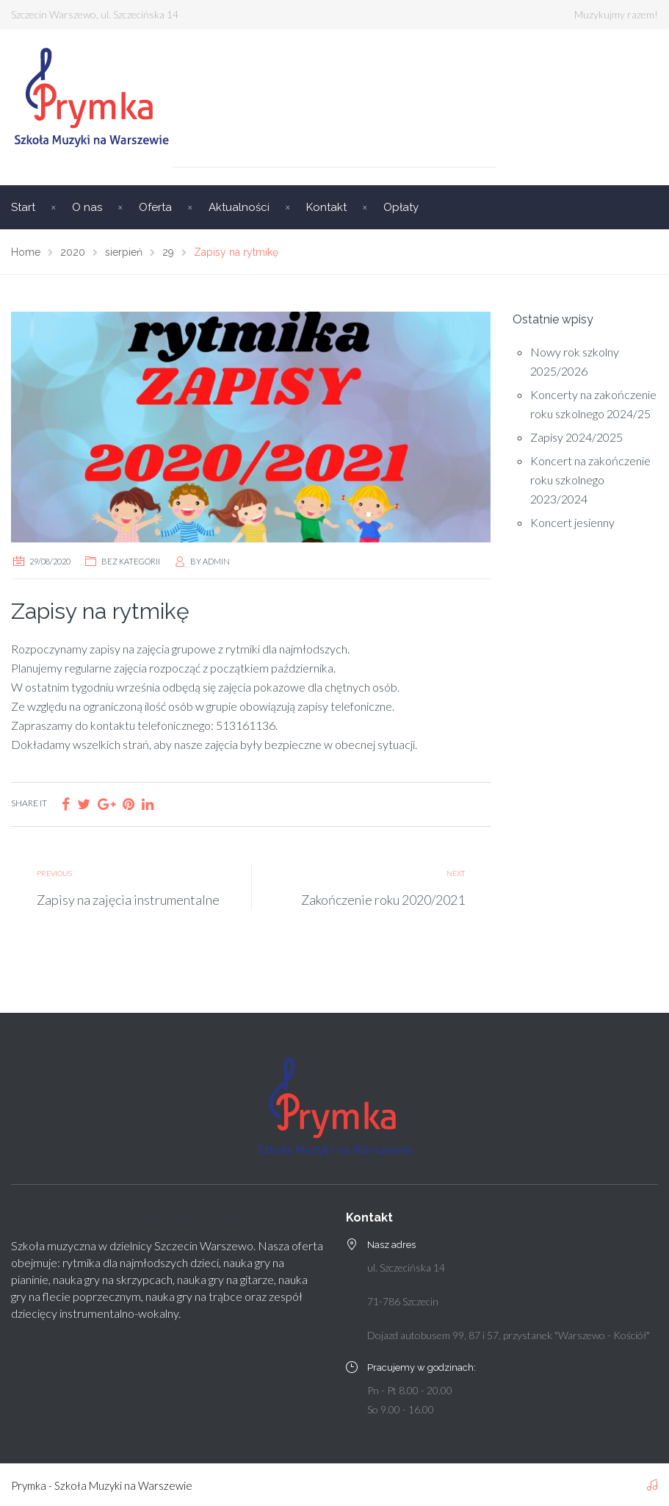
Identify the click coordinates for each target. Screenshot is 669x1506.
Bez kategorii (130, 561)
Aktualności (239, 207)
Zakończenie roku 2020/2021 (383, 900)
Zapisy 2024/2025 (576, 437)
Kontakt (326, 207)
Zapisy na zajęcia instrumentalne (128, 900)
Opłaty (401, 207)
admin (216, 561)
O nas (87, 207)
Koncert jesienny (572, 522)
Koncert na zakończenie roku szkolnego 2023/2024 (590, 479)
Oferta (155, 207)
